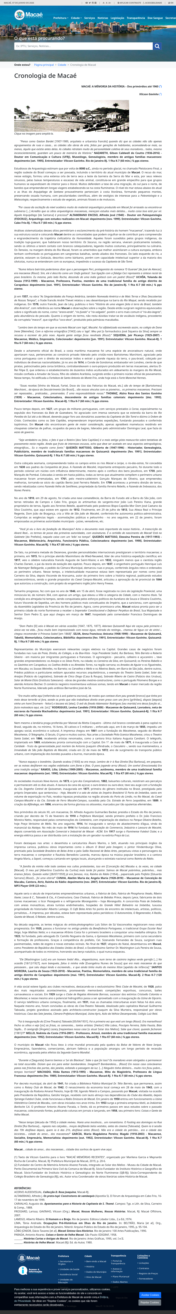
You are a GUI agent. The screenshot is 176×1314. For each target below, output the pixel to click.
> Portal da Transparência (118, 1262)
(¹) (160, 86)
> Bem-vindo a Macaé (95, 1261)
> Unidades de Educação (65, 1281)
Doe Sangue (155, 18)
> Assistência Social (67, 1274)
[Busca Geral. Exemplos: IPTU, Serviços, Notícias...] (83, 46)
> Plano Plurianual (120, 1276)
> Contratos (143, 1268)
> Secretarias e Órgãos (65, 1262)
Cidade (75, 18)
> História (89, 1266)
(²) (160, 94)
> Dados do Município (95, 1271)
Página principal (44, 65)
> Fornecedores (145, 1278)
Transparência (136, 18)
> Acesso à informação (117, 1270)
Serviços (89, 18)
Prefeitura (59, 18)
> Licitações (143, 1262)
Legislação (117, 18)
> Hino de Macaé (92, 1277)
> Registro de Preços (147, 1273)
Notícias (103, 18)
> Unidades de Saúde (68, 1269)
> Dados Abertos (119, 1281)
